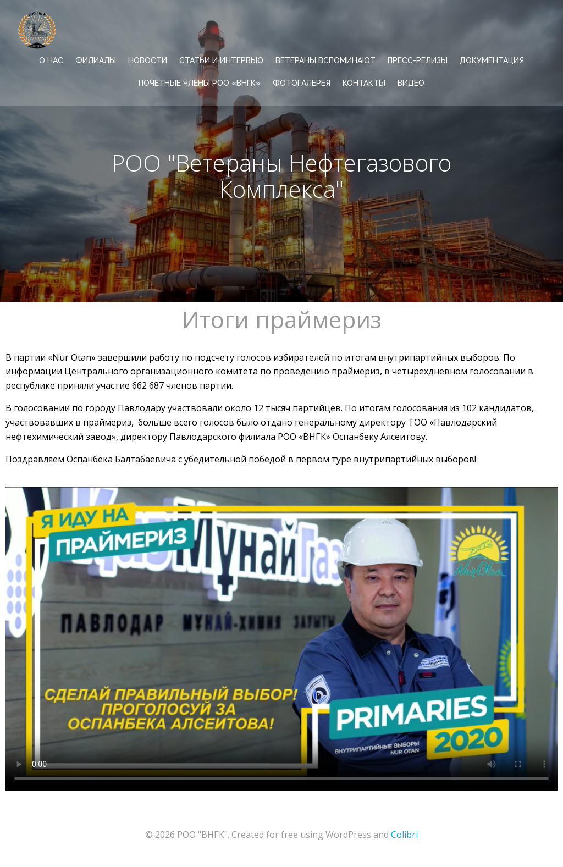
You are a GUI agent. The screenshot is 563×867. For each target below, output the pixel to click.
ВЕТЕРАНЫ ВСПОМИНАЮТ (325, 60)
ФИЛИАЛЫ (95, 60)
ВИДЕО (411, 83)
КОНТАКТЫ (364, 83)
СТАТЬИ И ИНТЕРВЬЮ (221, 60)
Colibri (404, 835)
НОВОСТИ (147, 60)
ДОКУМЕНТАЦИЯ (492, 60)
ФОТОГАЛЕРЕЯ (301, 83)
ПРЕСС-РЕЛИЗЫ (418, 60)
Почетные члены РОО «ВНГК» (200, 83)
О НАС (51, 60)
